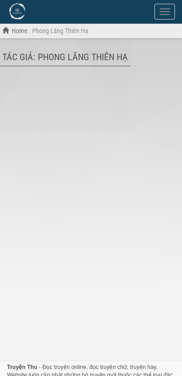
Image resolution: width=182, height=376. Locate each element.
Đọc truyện (56, 367)
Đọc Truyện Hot (55, 10)
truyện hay (143, 367)
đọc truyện (102, 367)
